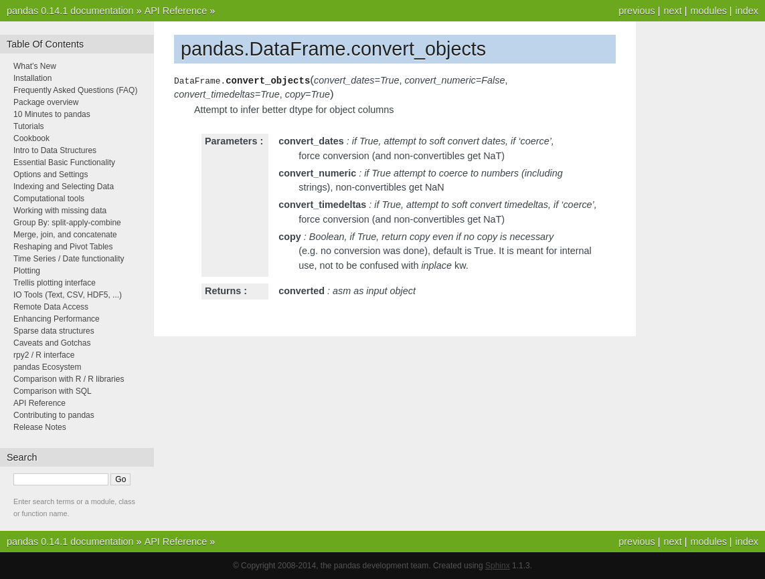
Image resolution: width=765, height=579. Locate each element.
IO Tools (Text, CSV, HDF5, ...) (67, 295)
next (672, 10)
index (747, 10)
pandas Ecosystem (47, 367)
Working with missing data (59, 210)
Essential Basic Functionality (64, 162)
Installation (32, 78)
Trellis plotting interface (54, 282)
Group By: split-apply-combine (67, 222)
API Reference (176, 10)
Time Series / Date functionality (68, 258)
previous (636, 10)
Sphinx (497, 565)
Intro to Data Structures (54, 150)
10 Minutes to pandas (51, 114)
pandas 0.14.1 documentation (70, 10)
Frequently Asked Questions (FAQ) (75, 90)
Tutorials (28, 126)
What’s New (34, 66)
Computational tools (48, 198)
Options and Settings (50, 174)
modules (708, 10)
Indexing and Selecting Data (63, 186)
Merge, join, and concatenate (65, 234)
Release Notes (39, 427)
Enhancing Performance (56, 319)
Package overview (45, 102)
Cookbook (31, 138)
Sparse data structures (53, 331)
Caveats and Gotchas (51, 343)
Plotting (26, 270)
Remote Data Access (50, 307)
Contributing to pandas (53, 415)
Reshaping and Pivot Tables (63, 246)
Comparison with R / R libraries (68, 379)
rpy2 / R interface (43, 355)
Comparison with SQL (52, 391)
